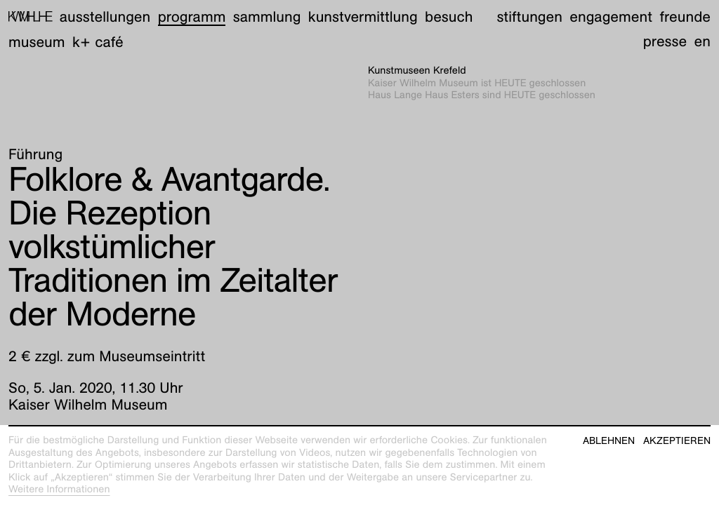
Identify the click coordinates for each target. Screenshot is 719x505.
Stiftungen (529, 16)
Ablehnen (609, 441)
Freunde (685, 16)
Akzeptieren (677, 441)
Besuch (449, 16)
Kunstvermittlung (363, 16)
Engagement (610, 16)
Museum (36, 41)
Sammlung (267, 16)
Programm (192, 16)
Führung (35, 153)
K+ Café (98, 41)
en (702, 41)
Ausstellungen (105, 16)
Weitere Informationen (59, 489)
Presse (665, 41)
